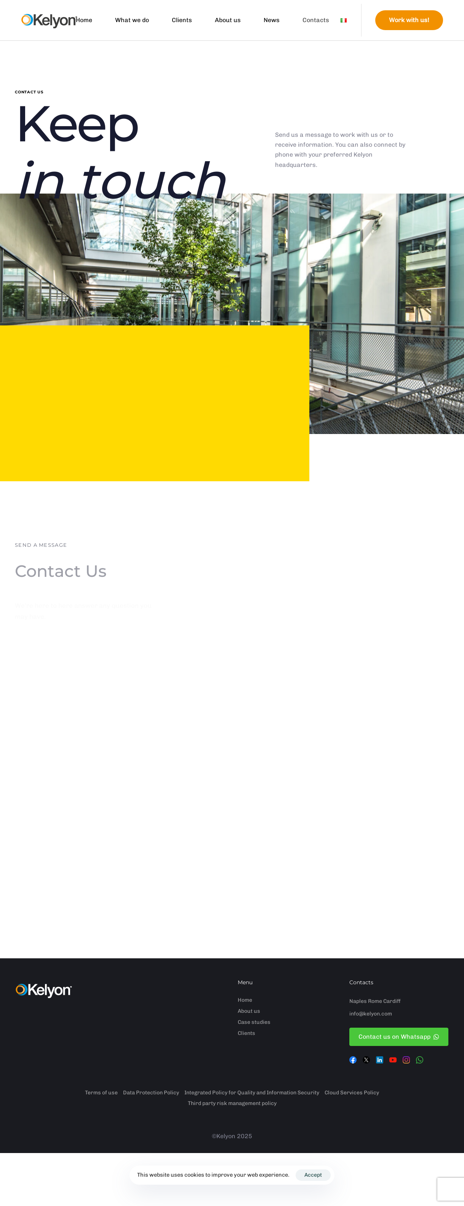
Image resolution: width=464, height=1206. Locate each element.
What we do (132, 20)
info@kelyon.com (370, 1014)
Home (84, 20)
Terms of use (101, 1092)
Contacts (315, 20)
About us (228, 20)
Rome (375, 1001)
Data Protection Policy (151, 1092)
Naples (358, 1001)
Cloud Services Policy (352, 1092)
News (272, 20)
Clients (182, 20)
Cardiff (392, 1001)
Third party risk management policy (232, 1103)
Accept (313, 1175)
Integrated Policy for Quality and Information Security (251, 1092)
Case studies (254, 1022)
